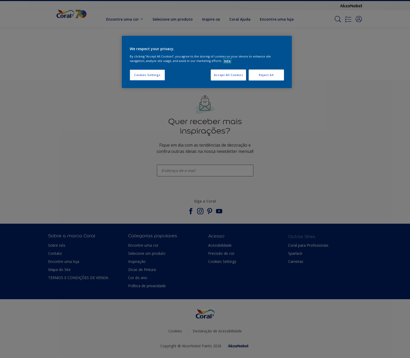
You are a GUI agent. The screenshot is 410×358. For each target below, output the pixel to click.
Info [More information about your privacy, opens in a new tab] (227, 61)
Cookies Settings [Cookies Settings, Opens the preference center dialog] (147, 75)
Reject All (266, 75)
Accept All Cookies (228, 75)
